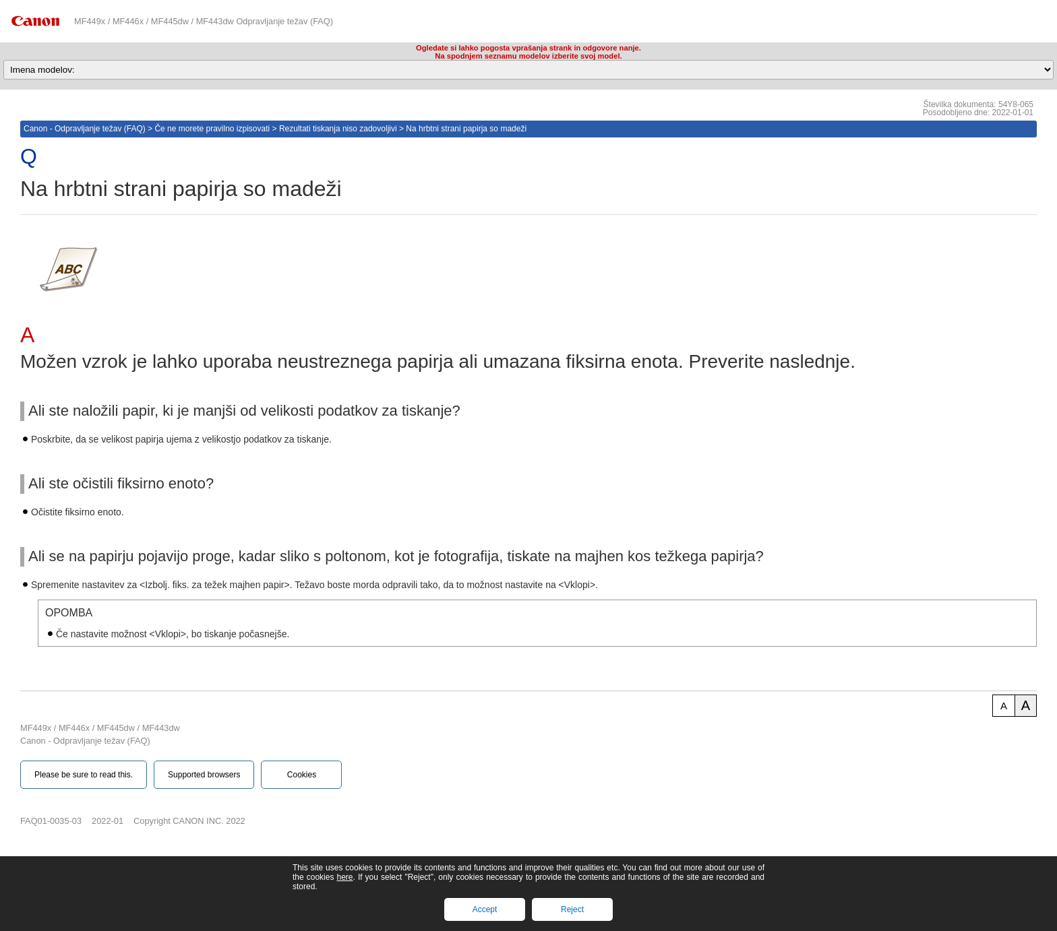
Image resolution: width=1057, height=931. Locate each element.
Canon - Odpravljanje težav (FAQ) (85, 128)
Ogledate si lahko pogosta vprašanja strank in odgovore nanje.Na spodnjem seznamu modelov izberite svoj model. (528, 52)
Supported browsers (204, 774)
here (344, 877)
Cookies (301, 774)
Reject (572, 909)
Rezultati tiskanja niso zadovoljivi (338, 128)
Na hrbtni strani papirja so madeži (466, 128)
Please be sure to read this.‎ (83, 774)
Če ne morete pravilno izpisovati (212, 128)
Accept (485, 909)
